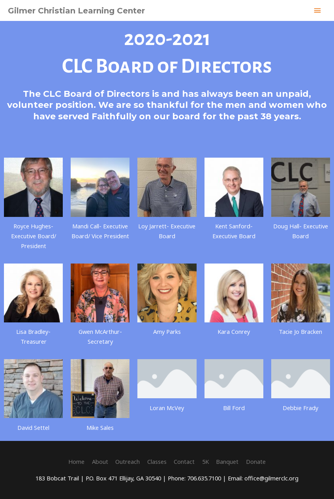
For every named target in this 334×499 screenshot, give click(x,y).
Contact (184, 461)
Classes (157, 461)
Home (76, 461)
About (100, 461)
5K (205, 461)
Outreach (127, 461)
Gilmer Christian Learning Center (76, 10)
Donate (256, 461)
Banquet (227, 461)
